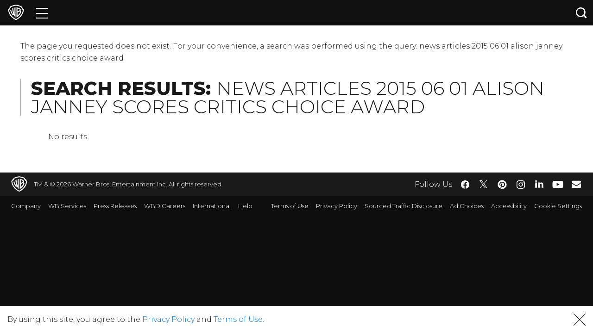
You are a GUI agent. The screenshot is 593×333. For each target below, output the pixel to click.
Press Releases (115, 206)
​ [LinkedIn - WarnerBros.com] (539, 183)
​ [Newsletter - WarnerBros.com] (576, 184)
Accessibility (509, 206)
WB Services (67, 206)
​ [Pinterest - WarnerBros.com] (502, 184)
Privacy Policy (336, 206)
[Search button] (581, 12)
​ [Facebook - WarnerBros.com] (465, 184)
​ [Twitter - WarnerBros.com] (483, 184)
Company (26, 206)
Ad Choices (467, 206)
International (212, 206)
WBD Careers (164, 206)
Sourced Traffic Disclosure (403, 206)
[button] (580, 320)
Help (245, 206)
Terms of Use (290, 206)
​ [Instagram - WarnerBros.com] (520, 184)
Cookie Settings (558, 206)
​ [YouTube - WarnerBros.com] (557, 184)
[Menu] (42, 12)
